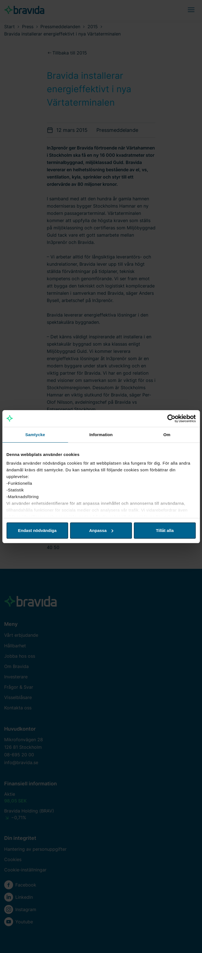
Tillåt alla (165, 530)
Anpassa (101, 530)
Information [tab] (101, 434)
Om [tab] (166, 434)
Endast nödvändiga (37, 530)
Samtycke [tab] (35, 434)
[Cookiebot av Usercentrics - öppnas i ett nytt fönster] (171, 418)
